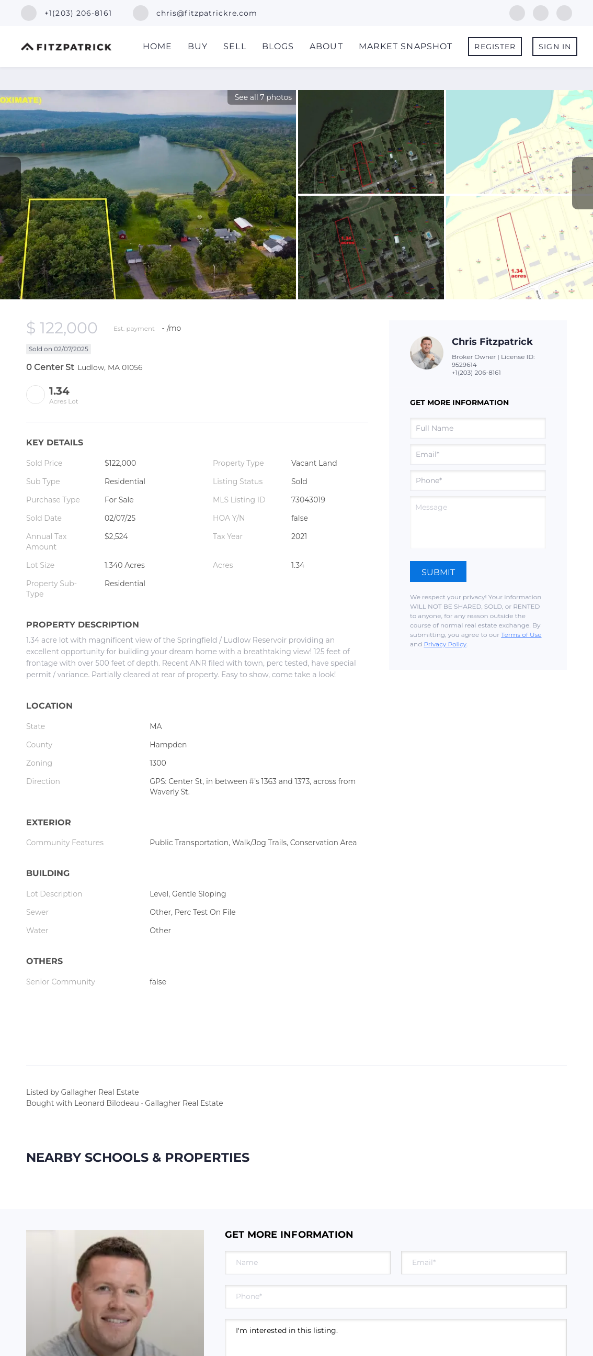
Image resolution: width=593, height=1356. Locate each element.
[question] (478, 522)
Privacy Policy (445, 644)
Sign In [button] (555, 46)
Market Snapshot (406, 46)
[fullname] (478, 428)
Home (157, 46)
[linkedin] (541, 12)
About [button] (326, 46)
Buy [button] (198, 46)
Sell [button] (234, 46)
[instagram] (564, 12)
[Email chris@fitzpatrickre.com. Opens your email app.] (195, 13)
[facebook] (517, 12)
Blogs (278, 46)
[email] (478, 454)
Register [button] (495, 46)
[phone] (478, 480)
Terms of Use (521, 634)
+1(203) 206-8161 (476, 372)
